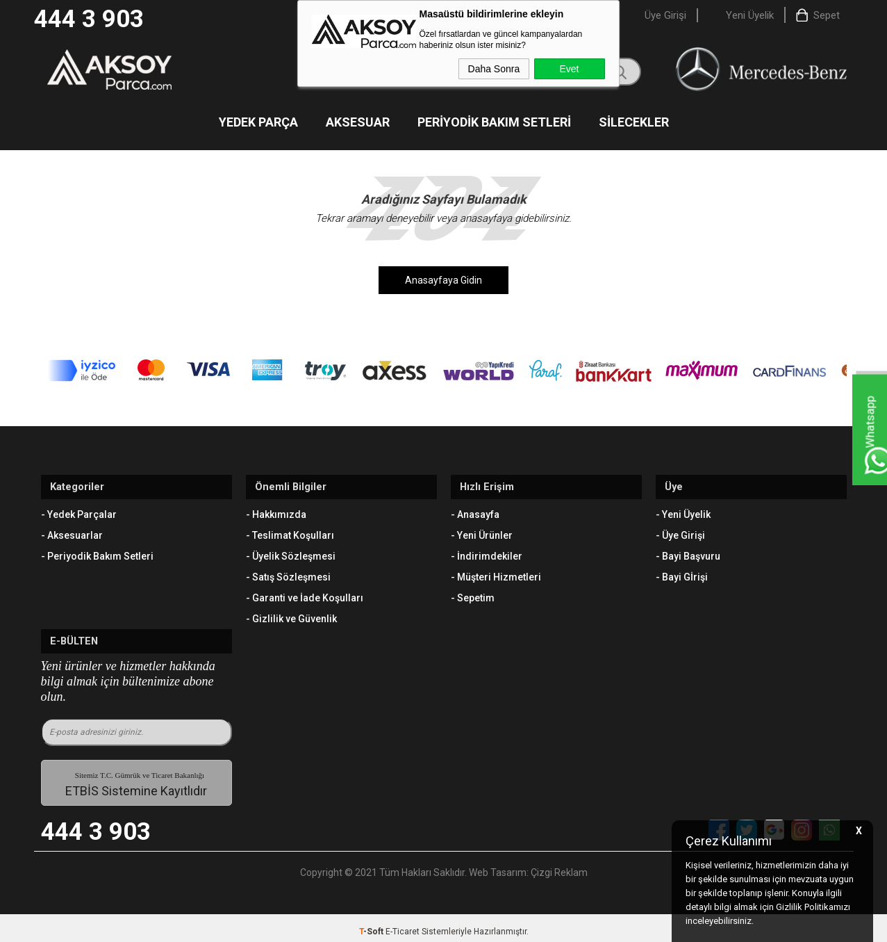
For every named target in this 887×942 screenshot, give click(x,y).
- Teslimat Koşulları (290, 532)
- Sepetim (473, 595)
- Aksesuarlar (72, 532)
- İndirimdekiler (486, 553)
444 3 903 (89, 19)
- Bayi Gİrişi (682, 574)
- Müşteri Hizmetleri (496, 574)
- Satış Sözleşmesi (288, 574)
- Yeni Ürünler (482, 532)
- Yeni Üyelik (683, 511)
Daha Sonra (494, 68)
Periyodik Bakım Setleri (494, 123)
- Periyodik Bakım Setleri (97, 553)
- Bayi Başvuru (688, 553)
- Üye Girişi (680, 532)
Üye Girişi (665, 15)
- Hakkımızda (276, 511)
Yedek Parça (258, 123)
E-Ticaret (403, 924)
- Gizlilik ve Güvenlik (291, 616)
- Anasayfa (475, 511)
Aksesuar (358, 123)
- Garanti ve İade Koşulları (304, 595)
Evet (569, 68)
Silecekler (634, 123)
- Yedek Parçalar (79, 511)
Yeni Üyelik (750, 15)
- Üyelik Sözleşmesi (290, 553)
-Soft (372, 924)
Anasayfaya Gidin (443, 281)
